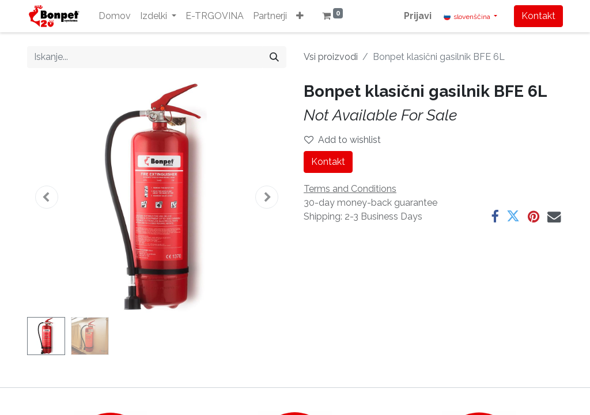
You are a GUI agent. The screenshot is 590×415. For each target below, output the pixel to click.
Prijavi (418, 15)
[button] (300, 16)
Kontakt (538, 15)
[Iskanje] (274, 57)
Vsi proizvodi (331, 56)
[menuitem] (114, 16)
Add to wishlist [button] (342, 139)
